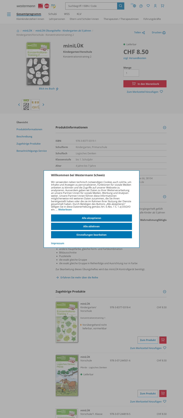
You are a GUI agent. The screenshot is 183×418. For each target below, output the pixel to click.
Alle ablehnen (91, 226)
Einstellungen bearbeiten (92, 234)
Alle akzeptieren (91, 218)
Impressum (57, 243)
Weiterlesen (65, 209)
